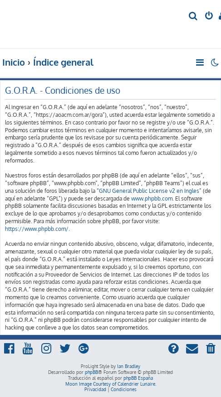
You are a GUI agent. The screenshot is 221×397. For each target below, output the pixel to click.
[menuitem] (193, 16)
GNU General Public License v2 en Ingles (149, 190)
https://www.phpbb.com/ (37, 228)
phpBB (91, 372)
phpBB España (138, 378)
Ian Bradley (128, 366)
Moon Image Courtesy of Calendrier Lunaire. (110, 384)
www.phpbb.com (151, 198)
